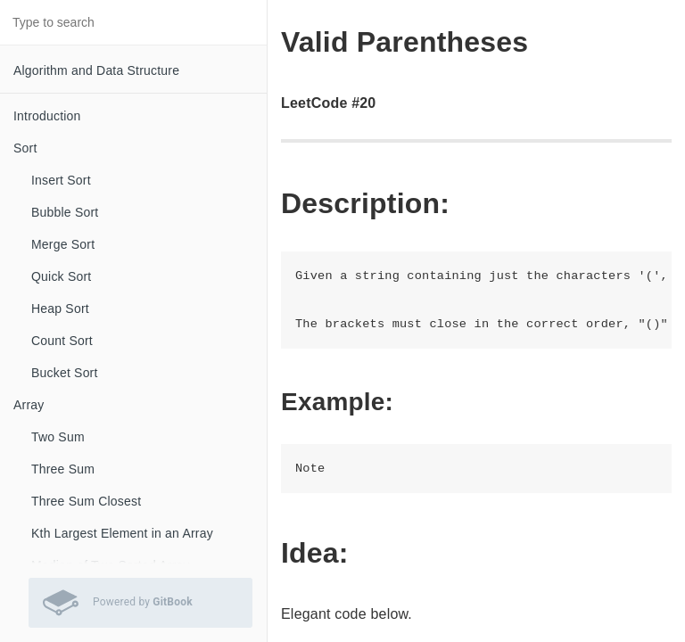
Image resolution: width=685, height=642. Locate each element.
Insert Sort (61, 180)
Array (28, 405)
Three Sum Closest (86, 501)
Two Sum (58, 437)
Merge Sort (63, 244)
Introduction (47, 116)
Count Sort (62, 340)
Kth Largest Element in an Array (122, 533)
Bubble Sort (64, 212)
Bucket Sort (64, 373)
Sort (25, 148)
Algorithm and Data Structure (96, 70)
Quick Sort (61, 276)
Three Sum (63, 469)
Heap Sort (60, 308)
